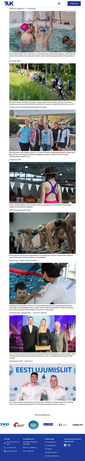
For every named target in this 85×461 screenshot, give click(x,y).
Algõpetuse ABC (15, 159)
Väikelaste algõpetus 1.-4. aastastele (22, 8)
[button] (59, 4)
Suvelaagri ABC (14, 61)
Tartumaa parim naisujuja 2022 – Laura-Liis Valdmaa (28, 313)
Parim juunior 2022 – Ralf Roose (21, 361)
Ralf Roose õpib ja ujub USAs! (20, 210)
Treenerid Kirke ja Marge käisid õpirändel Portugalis (27, 107)
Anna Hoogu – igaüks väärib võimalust (23, 260)
